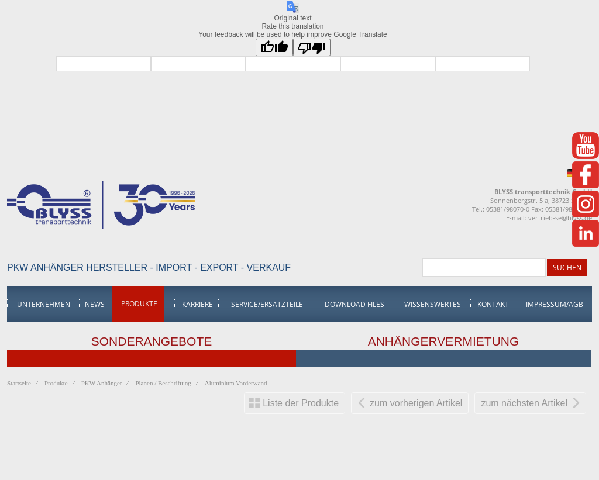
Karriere (197, 304)
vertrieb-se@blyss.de (560, 217)
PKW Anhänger (101, 382)
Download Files (354, 304)
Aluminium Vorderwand (236, 382)
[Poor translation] (312, 47)
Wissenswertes (432, 304)
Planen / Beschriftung (163, 382)
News (95, 304)
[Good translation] (274, 47)
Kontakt (493, 304)
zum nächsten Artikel (524, 403)
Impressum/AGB (554, 304)
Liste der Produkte (301, 403)
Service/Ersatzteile (267, 304)
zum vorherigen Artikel (416, 403)
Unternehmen (43, 304)
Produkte (139, 304)
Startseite (19, 382)
